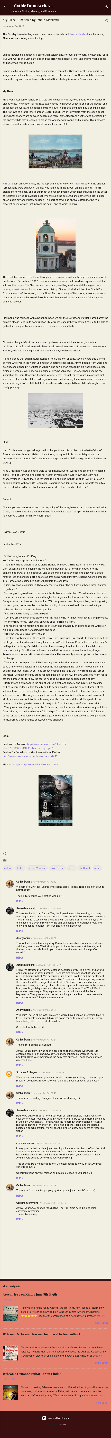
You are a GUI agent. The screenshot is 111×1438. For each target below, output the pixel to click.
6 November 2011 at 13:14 (48, 965)
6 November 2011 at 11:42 (43, 882)
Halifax (67, 99)
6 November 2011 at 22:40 (43, 1093)
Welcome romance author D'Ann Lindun (32, 1374)
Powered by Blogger (55, 1418)
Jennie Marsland (79, 34)
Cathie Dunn (23, 881)
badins (63, 1425)
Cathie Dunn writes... (33, 5)
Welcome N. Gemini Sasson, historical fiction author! (41, 1334)
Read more (101, 1323)
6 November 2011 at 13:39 (43, 1010)
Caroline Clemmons (27, 1202)
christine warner (25, 1143)
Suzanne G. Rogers (27, 1072)
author (8, 868)
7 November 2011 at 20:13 (43, 1185)
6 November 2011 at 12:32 (43, 938)
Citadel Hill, (78, 183)
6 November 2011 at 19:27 (43, 1039)
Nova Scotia (57, 868)
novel (72, 868)
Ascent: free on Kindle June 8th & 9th (30, 1294)
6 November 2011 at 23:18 (48, 1110)
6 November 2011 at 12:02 (48, 908)
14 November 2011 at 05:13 (53, 1203)
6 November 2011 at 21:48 (51, 1072)
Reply (19, 901)
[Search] (106, 7)
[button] (106, 20)
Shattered (84, 868)
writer (97, 868)
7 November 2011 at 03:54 (47, 1143)
